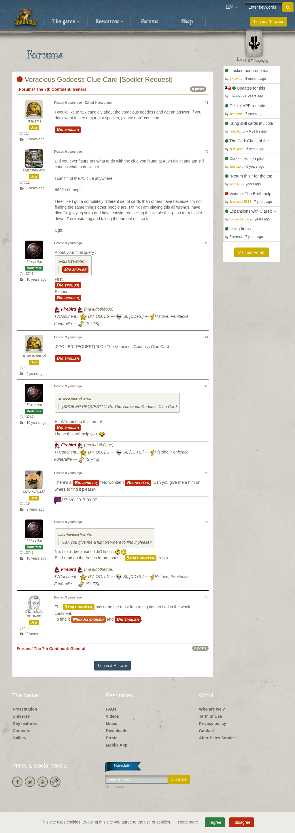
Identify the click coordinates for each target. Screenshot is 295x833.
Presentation (25, 709)
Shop (187, 21)
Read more (188, 822)
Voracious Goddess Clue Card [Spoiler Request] (95, 79)
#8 (206, 597)
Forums (149, 21)
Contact (206, 730)
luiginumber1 (34, 492)
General (80, 89)
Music (111, 723)
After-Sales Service (217, 738)
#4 (206, 337)
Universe (21, 716)
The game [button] (66, 21)
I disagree (241, 822)
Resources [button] (109, 21)
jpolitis (34, 121)
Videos (112, 716)
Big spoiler (68, 130)
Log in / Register (268, 21)
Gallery (19, 738)
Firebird (34, 262)
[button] (231, 7)
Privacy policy (212, 723)
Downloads (116, 730)
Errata (111, 738)
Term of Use (210, 716)
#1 (206, 102)
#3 (206, 243)
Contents (21, 730)
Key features (25, 723)
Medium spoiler (88, 619)
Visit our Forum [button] (251, 252)
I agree (215, 822)
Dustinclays (34, 170)
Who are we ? (212, 709)
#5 (206, 386)
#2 (206, 151)
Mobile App (116, 745)
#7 (206, 522)
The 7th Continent (53, 89)
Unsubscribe (116, 786)
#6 (206, 473)
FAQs (111, 709)
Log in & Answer (112, 665)
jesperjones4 (34, 356)
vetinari (34, 616)
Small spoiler (140, 558)
